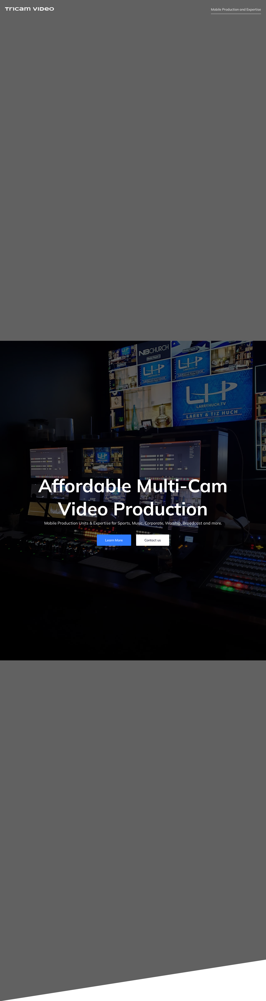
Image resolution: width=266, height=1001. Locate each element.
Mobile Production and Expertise (236, 9)
